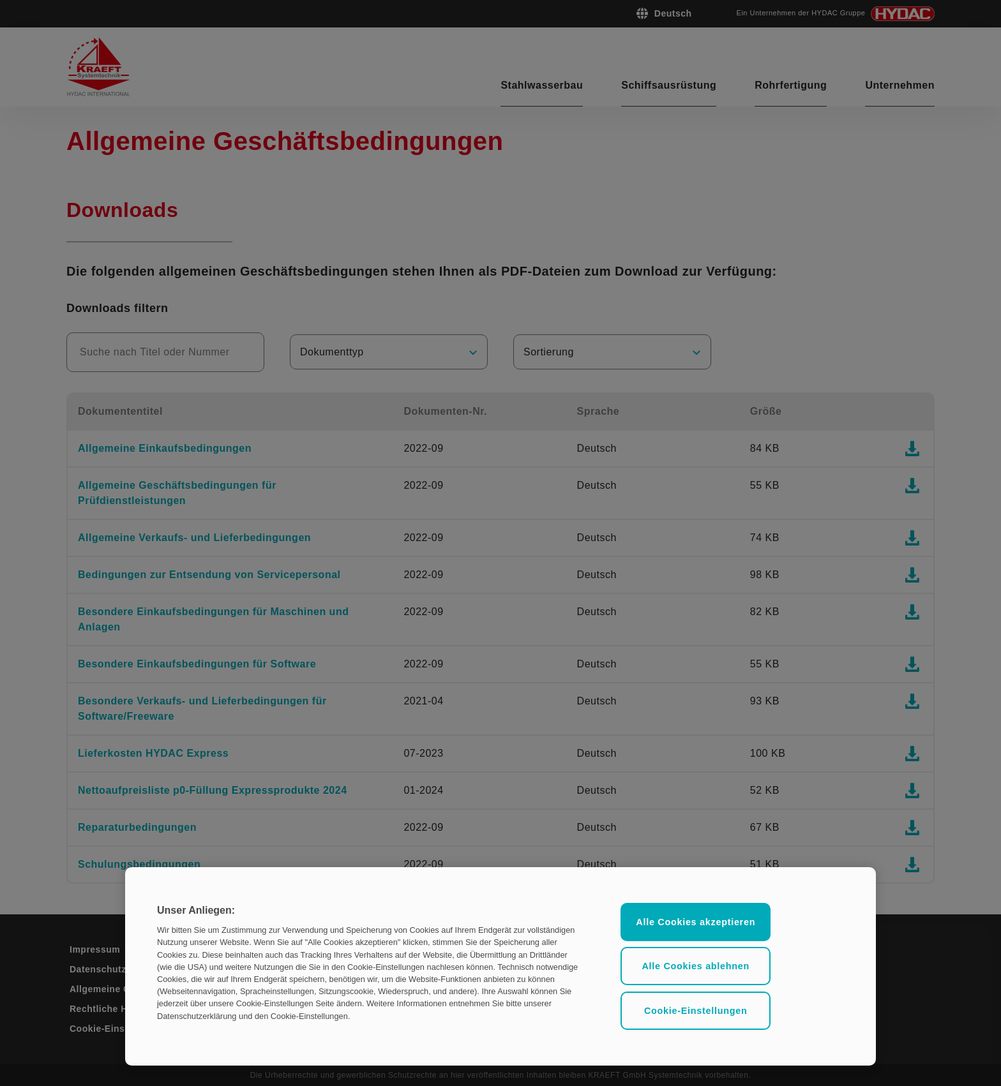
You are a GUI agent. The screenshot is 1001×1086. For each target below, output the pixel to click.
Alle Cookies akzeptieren (695, 922)
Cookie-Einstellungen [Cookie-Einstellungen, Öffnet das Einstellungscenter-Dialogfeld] (696, 1011)
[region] (500, 966)
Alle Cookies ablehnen (695, 966)
